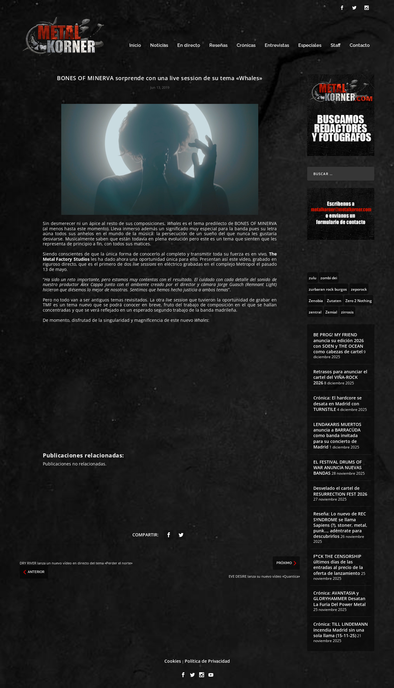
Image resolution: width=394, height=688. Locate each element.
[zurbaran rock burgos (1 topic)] (327, 289)
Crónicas (246, 45)
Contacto (360, 45)
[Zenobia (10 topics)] (315, 300)
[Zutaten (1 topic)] (334, 300)
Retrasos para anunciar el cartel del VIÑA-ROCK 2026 (340, 377)
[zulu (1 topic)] (312, 277)
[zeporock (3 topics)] (358, 289)
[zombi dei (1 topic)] (329, 277)
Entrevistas (277, 45)
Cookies (172, 661)
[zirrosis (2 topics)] (347, 311)
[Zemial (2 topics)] (331, 311)
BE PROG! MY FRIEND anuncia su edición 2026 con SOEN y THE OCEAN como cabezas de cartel (338, 343)
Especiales (309, 45)
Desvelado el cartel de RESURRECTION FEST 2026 (340, 491)
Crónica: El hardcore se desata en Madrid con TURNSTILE (337, 403)
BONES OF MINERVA (255, 223)
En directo (188, 45)
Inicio (135, 45)
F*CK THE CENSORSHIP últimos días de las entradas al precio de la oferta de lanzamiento (338, 564)
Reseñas (218, 45)
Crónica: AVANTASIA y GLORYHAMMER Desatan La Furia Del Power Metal (339, 598)
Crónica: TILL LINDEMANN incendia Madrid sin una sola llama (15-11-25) (340, 629)
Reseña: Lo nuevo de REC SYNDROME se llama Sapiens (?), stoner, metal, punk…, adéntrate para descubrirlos (340, 525)
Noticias (159, 45)
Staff (335, 45)
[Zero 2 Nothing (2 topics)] (358, 300)
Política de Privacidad (207, 661)
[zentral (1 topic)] (315, 311)
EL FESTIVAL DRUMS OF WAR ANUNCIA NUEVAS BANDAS (337, 467)
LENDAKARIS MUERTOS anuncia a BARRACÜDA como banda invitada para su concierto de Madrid (337, 435)
